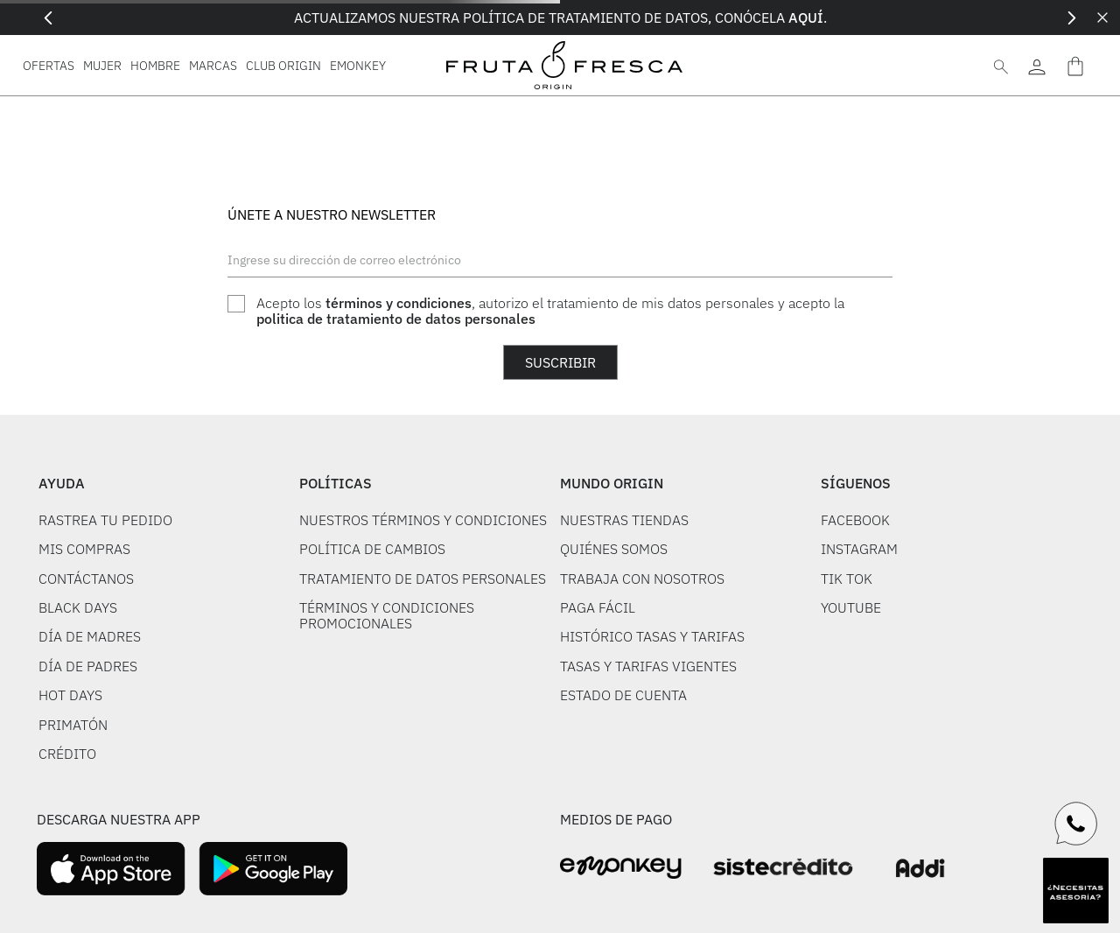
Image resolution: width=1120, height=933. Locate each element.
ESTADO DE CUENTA (623, 695)
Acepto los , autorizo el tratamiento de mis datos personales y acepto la (550, 311)
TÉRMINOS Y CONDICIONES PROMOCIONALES (386, 615)
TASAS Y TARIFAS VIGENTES (648, 666)
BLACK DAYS (77, 607)
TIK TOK (846, 578)
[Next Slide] (1071, 18)
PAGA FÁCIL (597, 607)
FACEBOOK (855, 520)
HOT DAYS (70, 695)
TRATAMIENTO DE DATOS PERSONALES (422, 578)
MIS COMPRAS (84, 549)
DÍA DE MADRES (89, 636)
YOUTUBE (851, 607)
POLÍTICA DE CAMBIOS (372, 549)
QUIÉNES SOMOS (614, 549)
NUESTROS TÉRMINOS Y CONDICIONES (423, 520)
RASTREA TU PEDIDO (105, 520)
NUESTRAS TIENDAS (624, 520)
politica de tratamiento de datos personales (396, 318)
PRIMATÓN (73, 724)
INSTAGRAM (859, 549)
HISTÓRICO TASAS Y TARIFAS (652, 636)
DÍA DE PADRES (87, 666)
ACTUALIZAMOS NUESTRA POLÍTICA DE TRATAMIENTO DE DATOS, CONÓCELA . (560, 17)
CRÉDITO (67, 753)
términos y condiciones (399, 303)
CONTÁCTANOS (86, 578)
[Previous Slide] (48, 18)
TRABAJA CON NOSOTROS (642, 578)
